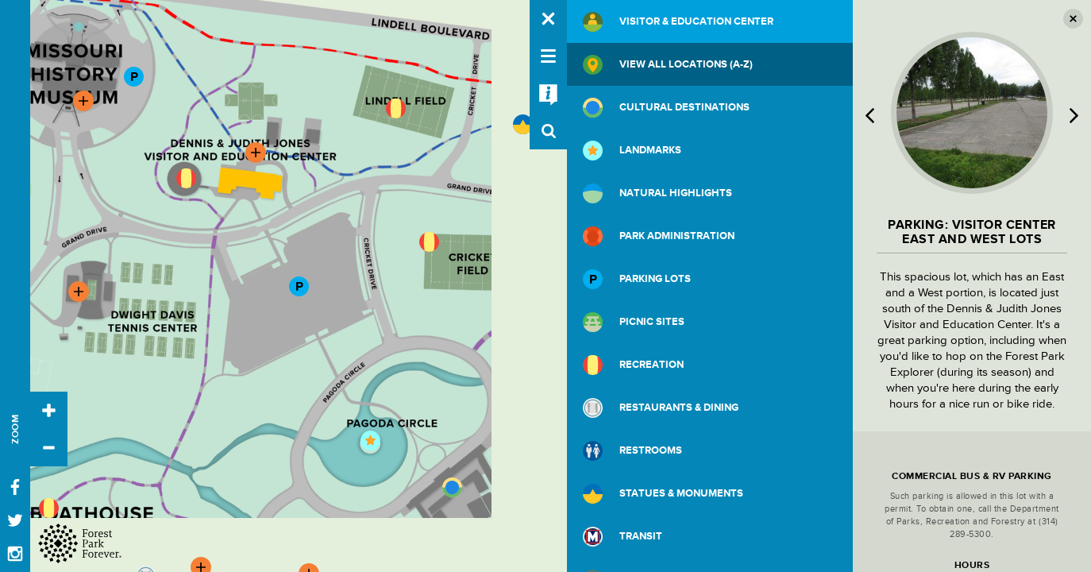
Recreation (633, 365)
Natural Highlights (657, 193)
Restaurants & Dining (660, 408)
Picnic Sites (633, 322)
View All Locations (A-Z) (668, 65)
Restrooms (632, 451)
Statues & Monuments (663, 494)
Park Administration (658, 236)
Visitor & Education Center (678, 22)
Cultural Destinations (666, 108)
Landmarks (632, 150)
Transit (622, 537)
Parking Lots (637, 279)
